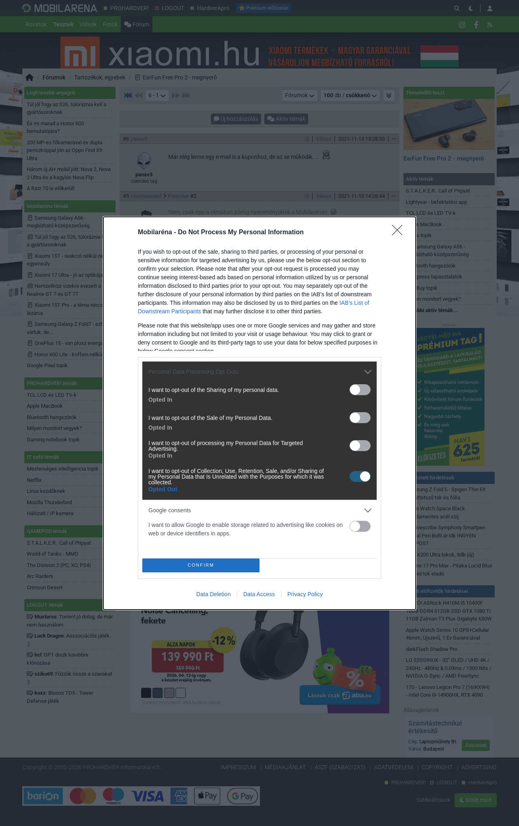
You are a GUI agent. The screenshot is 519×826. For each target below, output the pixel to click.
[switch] (360, 389)
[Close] (399, 232)
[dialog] (259, 413)
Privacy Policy (305, 594)
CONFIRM (201, 565)
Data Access (259, 594)
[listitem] (259, 372)
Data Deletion (213, 594)
